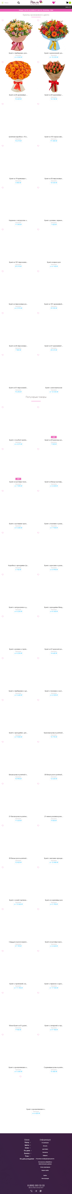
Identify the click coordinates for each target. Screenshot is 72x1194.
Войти (68, 7)
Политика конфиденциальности (45, 1158)
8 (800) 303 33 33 (36, 1185)
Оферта (45, 1155)
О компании (45, 1142)
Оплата (45, 1146)
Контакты (45, 1152)
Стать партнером (45, 1167)
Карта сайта (45, 1170)
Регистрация (45, 1178)
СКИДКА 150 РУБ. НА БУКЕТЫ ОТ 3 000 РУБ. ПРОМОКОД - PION (36, 10)
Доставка (45, 1149)
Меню (6, 2)
